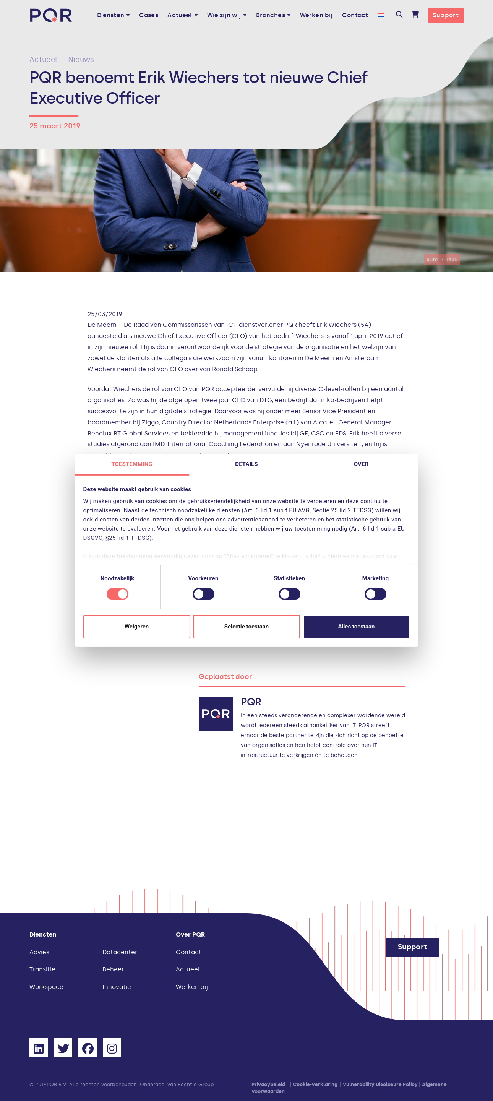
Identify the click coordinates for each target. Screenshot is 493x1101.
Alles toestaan (356, 626)
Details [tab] (246, 464)
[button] (399, 15)
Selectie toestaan (246, 626)
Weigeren (137, 626)
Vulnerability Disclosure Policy (380, 1084)
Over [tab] (361, 464)
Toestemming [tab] (131, 464)
